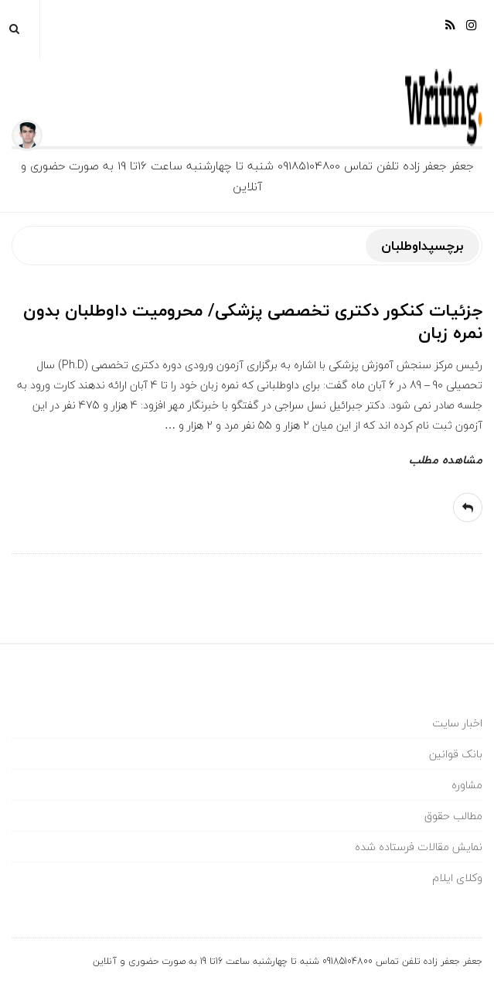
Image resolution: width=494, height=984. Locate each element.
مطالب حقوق (453, 815)
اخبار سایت (457, 723)
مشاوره (466, 784)
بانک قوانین (455, 754)
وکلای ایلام (457, 877)
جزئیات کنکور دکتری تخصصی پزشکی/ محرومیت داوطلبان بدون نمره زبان (252, 321)
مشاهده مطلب (445, 459)
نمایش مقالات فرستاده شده (418, 846)
